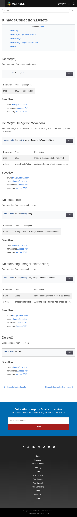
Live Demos (38, 475)
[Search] (36, 11)
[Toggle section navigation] (72, 11)
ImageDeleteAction (20, 178)
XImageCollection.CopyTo (15, 387)
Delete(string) (15, 38)
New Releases (38, 464)
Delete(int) (13, 31)
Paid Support (38, 483)
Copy (69, 74)
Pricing (38, 467)
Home (37, 456)
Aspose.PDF (21, 112)
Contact (47, 513)
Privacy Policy (32, 513)
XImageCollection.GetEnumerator (59, 387)
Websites (38, 494)
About (37, 498)
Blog (38, 490)
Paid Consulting (38, 487)
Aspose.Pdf (22, 108)
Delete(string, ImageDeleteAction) (23, 42)
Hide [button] (42, 27)
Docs (38, 471)
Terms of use (40, 513)
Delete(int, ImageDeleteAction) (22, 34)
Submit (38, 426)
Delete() (12, 46)
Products (38, 460)
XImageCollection (19, 105)
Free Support (38, 479)
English (62, 4)
